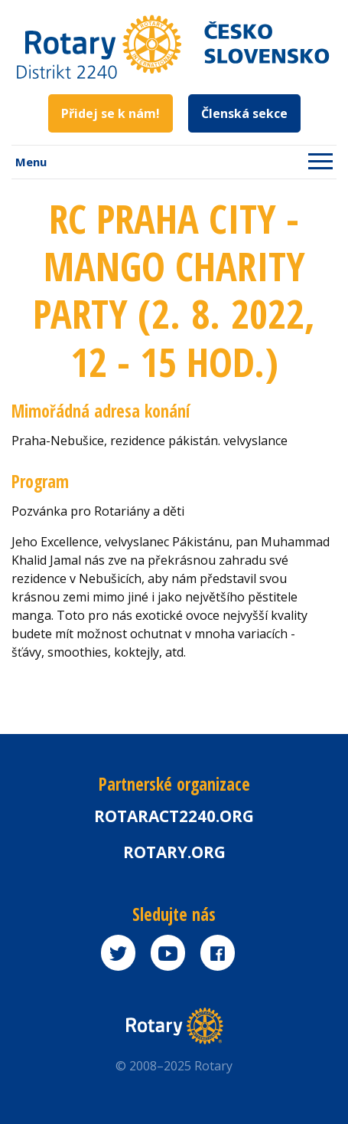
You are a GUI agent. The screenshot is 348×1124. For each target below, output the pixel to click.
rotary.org (174, 852)
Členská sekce (244, 113)
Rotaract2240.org (174, 816)
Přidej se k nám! (110, 113)
